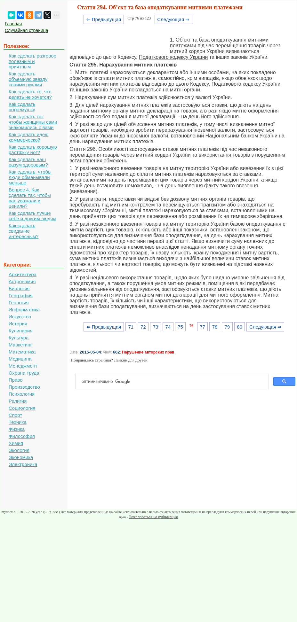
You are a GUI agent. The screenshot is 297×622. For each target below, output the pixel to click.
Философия (22, 436)
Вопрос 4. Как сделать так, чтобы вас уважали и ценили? (30, 198)
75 (180, 327)
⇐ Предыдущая (103, 19)
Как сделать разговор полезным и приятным (32, 61)
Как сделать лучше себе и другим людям (32, 215)
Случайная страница (26, 30)
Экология (19, 450)
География (21, 295)
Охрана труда (24, 373)
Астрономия (22, 281)
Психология (22, 394)
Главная (13, 23)
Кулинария (21, 330)
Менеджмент (23, 366)
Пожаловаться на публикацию (153, 517)
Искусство (20, 316)
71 (130, 327)
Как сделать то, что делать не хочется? (30, 94)
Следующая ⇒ (173, 19)
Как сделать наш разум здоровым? (28, 162)
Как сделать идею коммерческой (28, 137)
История (18, 323)
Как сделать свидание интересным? (24, 231)
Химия (16, 443)
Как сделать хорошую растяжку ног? (33, 149)
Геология (19, 302)
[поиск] (175, 382)
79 (227, 327)
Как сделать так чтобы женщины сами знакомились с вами (33, 122)
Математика (22, 351)
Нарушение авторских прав (148, 352)
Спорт (15, 415)
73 (155, 327)
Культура (18, 337)
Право (16, 380)
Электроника (23, 464)
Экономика (21, 457)
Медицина (20, 359)
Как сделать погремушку (22, 106)
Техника (18, 422)
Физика (17, 429)
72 (143, 327)
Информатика (24, 309)
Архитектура (22, 274)
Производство (24, 387)
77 (202, 327)
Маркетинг (20, 344)
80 (239, 327)
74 (168, 327)
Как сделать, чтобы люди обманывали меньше (30, 177)
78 (215, 327)
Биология (19, 288)
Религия (18, 401)
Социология (22, 408)
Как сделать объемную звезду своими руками (28, 79)
